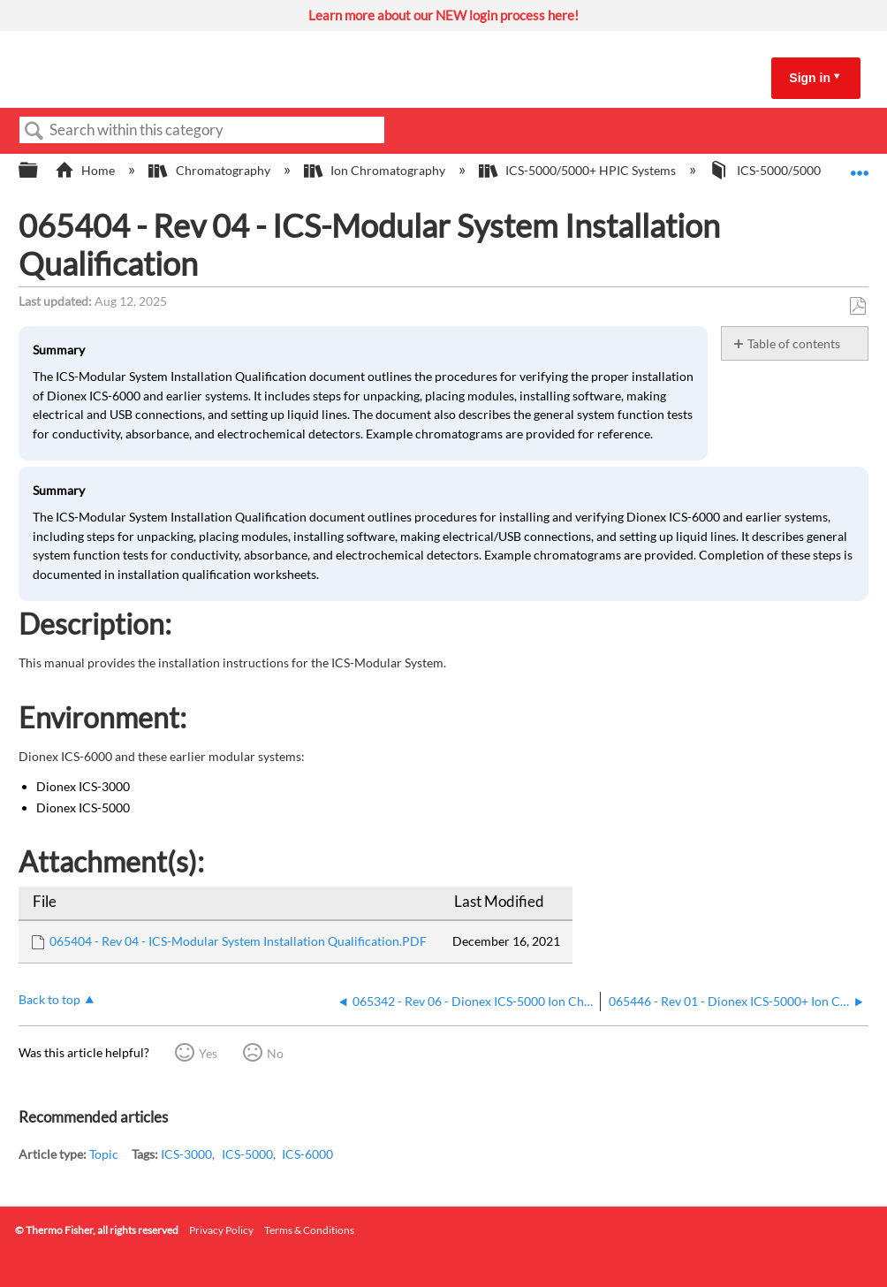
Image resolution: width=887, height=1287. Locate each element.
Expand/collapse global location (859, 165)
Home (86, 170)
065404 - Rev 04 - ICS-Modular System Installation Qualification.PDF (238, 940)
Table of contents (793, 343)
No (275, 1053)
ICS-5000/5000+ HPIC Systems (579, 170)
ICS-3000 (186, 1153)
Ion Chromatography (376, 170)
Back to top (49, 999)
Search (34, 131)
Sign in (809, 78)
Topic (103, 1153)
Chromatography (210, 170)
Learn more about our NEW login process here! (443, 15)
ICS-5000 (247, 1153)
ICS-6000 (307, 1153)
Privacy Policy (221, 1230)
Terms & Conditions (309, 1230)
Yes (208, 1053)
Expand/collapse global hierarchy (40, 170)
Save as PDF (857, 306)
